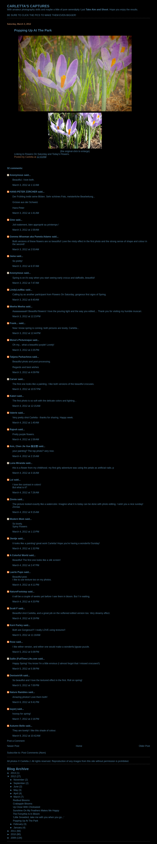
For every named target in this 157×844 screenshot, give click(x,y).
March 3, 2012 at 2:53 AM (25, 249)
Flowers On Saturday (36, 154)
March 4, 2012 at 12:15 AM (26, 406)
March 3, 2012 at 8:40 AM (25, 299)
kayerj (13, 709)
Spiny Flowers (19, 526)
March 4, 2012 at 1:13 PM (25, 531)
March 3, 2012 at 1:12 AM (25, 185)
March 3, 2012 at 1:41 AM (25, 213)
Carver (13, 379)
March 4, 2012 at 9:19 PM (25, 618)
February (18, 824)
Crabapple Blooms (22, 803)
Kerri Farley (16, 625)
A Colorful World (19, 555)
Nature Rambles (19, 692)
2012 (14, 776)
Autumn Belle (17, 725)
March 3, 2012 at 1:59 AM (25, 229)
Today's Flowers (60, 154)
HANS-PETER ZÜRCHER (23, 191)
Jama (13, 256)
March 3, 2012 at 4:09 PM (25, 372)
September (19, 783)
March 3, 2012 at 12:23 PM (26, 316)
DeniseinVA (16, 675)
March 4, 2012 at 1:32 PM (25, 548)
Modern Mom (17, 519)
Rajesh (13, 429)
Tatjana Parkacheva (21, 357)
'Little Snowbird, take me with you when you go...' (38, 817)
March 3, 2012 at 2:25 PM (25, 350)
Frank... (14, 323)
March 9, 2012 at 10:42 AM (26, 735)
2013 (14, 773)
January (18, 827)
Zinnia (13, 499)
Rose (12, 642)
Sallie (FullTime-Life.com (23, 658)
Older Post (144, 746)
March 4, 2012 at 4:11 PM (25, 584)
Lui (11, 479)
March (17, 796)
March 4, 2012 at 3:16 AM (25, 473)
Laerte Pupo (16, 572)
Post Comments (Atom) (33, 752)
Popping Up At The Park (25, 820)
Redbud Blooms (21, 800)
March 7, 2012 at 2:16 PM (25, 719)
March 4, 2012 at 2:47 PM (25, 565)
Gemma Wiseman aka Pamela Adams (30, 236)
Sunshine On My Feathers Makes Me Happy (36, 810)
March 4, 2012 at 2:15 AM (25, 456)
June (16, 786)
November (19, 779)
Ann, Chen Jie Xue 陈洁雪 (24, 446)
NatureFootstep (18, 591)
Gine (12, 219)
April (16, 793)
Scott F (14, 608)
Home (79, 746)
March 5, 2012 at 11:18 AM (26, 635)
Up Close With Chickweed (26, 807)
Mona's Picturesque (21, 340)
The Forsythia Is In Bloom (26, 814)
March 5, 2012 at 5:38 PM (25, 668)
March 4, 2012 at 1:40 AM (25, 422)
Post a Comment (16, 741)
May (16, 790)
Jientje (13, 538)
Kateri (13, 396)
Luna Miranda (17, 463)
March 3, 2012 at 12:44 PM (26, 333)
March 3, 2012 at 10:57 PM (26, 389)
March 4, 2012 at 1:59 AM (25, 439)
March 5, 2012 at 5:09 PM (25, 652)
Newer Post (13, 746)
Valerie (13, 412)
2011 (14, 831)
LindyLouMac (17, 289)
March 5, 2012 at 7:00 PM (25, 685)
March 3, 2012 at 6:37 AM (25, 266)
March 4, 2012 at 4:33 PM (25, 601)
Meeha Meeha (17, 306)
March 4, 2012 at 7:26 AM (25, 492)
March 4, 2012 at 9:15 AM (25, 512)
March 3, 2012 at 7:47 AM (25, 283)
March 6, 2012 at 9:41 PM (25, 702)
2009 (14, 837)
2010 (14, 834)
